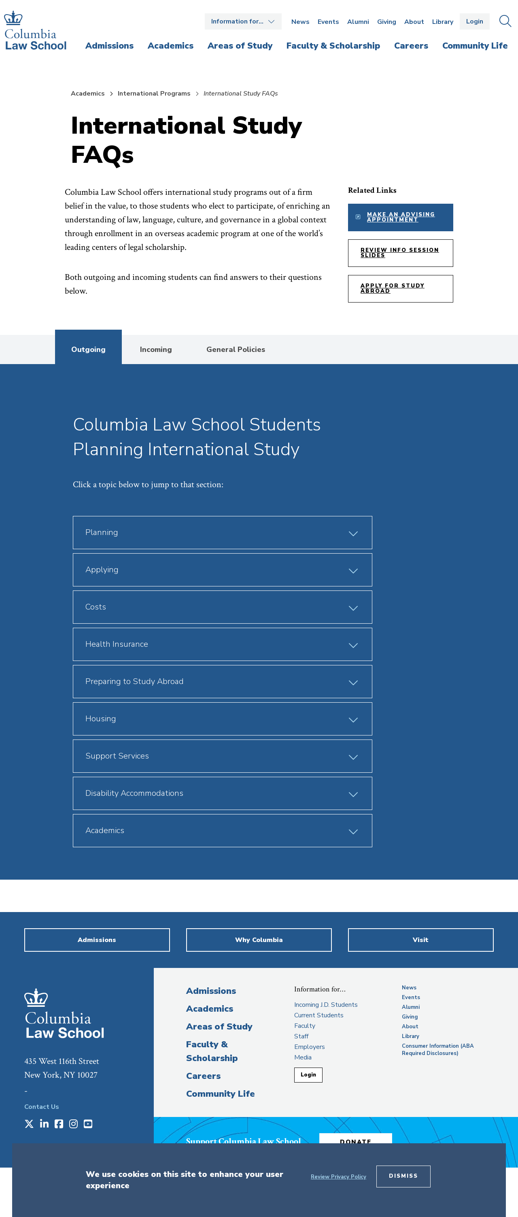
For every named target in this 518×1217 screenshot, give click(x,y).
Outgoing (88, 349)
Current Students (319, 1015)
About (414, 21)
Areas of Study (219, 1027)
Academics (88, 93)
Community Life (220, 1094)
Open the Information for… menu (243, 21)
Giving (386, 21)
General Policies (235, 349)
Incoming (156, 349)
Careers (203, 1076)
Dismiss (403, 1176)
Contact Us (41, 1106)
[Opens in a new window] (29, 1125)
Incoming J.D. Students (326, 1004)
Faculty (304, 1025)
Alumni (358, 21)
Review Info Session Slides (400, 253)
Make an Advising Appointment (401, 217)
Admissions (211, 991)
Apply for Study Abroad (393, 288)
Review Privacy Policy (338, 1177)
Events (328, 21)
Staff (301, 1036)
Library (442, 21)
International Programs (154, 93)
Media (303, 1057)
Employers (309, 1046)
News (300, 21)
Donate (356, 1142)
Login (474, 21)
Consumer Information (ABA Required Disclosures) (438, 1049)
